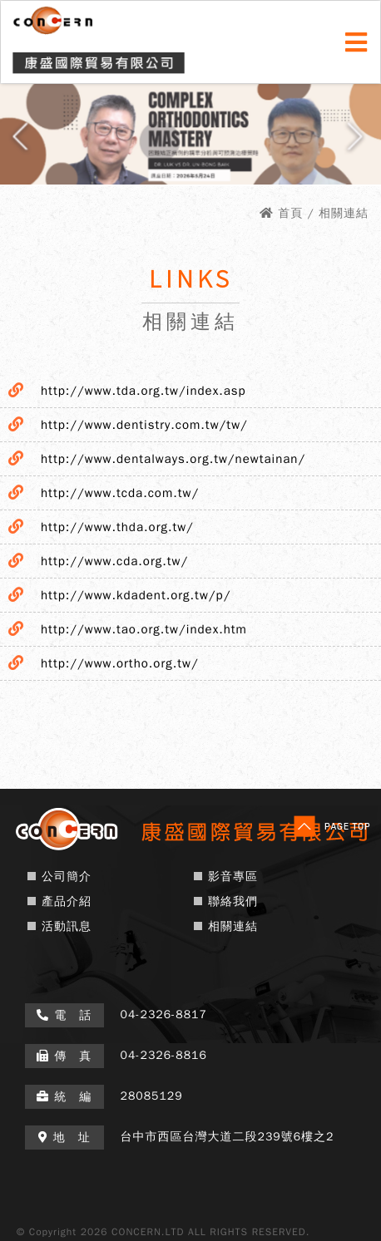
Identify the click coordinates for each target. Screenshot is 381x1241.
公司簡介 (67, 876)
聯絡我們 (233, 901)
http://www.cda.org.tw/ (114, 561)
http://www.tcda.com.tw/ (120, 492)
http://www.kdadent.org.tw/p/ (135, 595)
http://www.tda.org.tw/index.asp (143, 390)
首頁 (290, 213)
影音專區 (233, 876)
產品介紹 (67, 901)
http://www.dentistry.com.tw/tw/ (144, 424)
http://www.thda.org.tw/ (117, 527)
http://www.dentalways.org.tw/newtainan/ (173, 458)
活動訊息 (67, 926)
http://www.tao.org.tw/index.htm (144, 629)
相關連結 (233, 926)
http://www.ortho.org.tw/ (120, 663)
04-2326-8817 (164, 1014)
